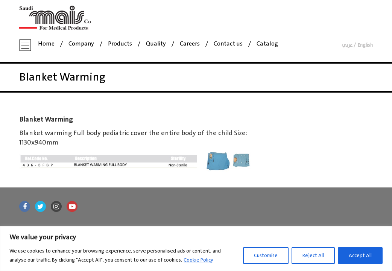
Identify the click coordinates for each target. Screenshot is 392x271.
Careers (190, 44)
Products (120, 44)
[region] (196, 248)
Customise (266, 255)
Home (46, 44)
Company (81, 44)
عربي (347, 45)
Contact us (228, 44)
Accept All (360, 255)
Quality (156, 44)
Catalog (267, 44)
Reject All (313, 255)
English (365, 45)
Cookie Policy (198, 260)
